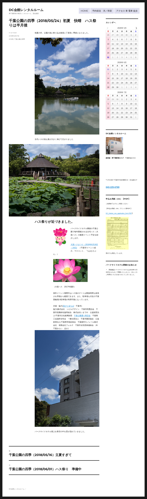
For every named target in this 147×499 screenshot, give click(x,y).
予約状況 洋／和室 (102, 10)
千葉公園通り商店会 (82, 316)
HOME (84, 10)
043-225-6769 (112, 187)
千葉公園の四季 (19, 39)
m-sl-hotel (13, 33)
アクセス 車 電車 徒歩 (127, 10)
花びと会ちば (68, 306)
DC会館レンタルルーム (26, 10)
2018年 (11, 39)
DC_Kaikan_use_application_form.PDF (119, 213)
